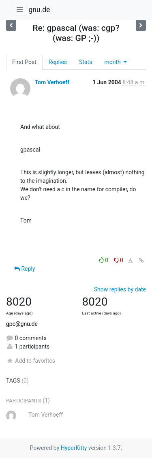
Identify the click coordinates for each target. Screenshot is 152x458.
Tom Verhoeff (51, 82)
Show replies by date (120, 289)
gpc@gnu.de (22, 324)
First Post (24, 62)
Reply (24, 268)
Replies (58, 62)
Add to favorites (30, 360)
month (113, 62)
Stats (85, 62)
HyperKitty (74, 448)
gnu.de (39, 10)
